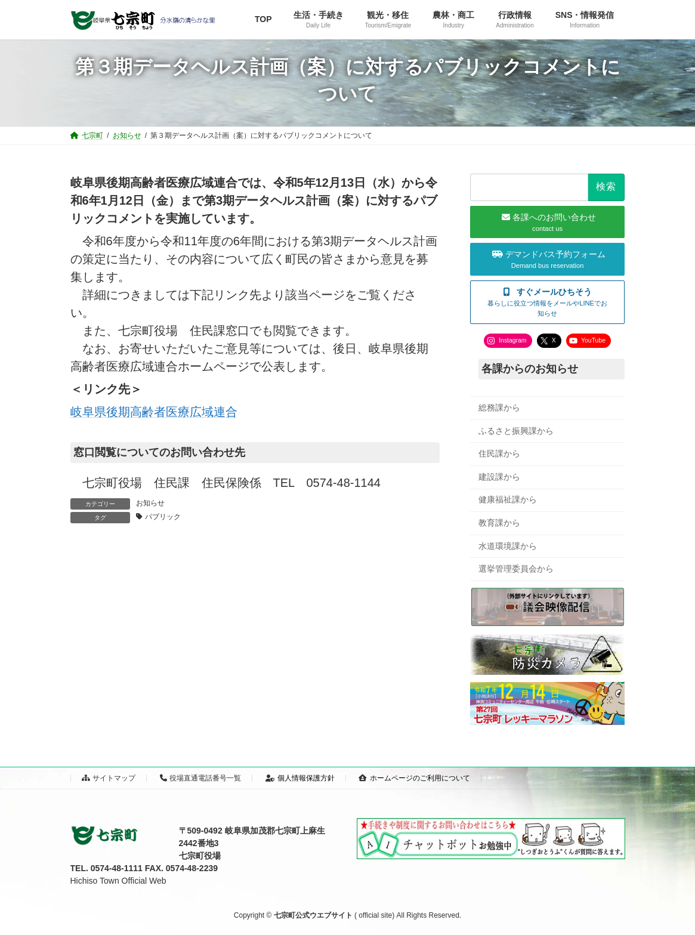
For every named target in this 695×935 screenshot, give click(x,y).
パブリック (163, 517)
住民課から (499, 453)
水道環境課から (507, 546)
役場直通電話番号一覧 (201, 778)
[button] (547, 302)
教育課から (499, 522)
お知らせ (150, 503)
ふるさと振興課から (516, 431)
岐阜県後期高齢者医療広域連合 (153, 411)
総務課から (499, 407)
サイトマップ (109, 778)
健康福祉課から (507, 499)
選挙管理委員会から (516, 568)
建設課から (499, 477)
